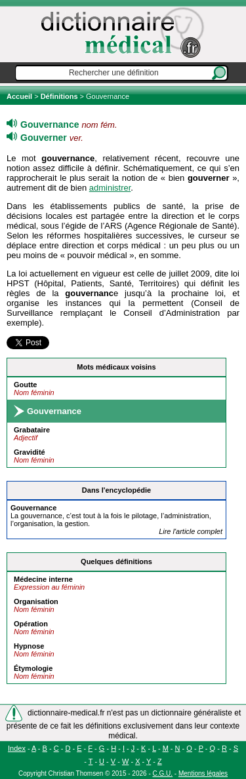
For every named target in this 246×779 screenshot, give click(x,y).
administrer (110, 188)
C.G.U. (163, 773)
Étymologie (33, 668)
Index (17, 748)
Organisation (36, 601)
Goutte (25, 385)
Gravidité (29, 452)
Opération (31, 624)
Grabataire (32, 430)
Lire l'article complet (190, 531)
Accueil (20, 96)
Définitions (59, 96)
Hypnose (29, 646)
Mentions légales (203, 773)
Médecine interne (43, 579)
